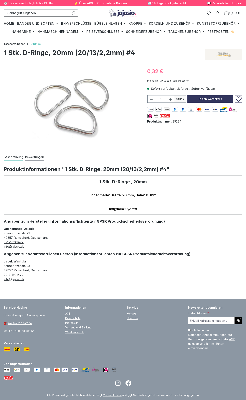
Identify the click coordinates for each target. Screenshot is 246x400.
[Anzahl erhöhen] (170, 99)
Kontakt (131, 313)
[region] (71, 107)
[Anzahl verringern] (151, 99)
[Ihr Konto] (217, 13)
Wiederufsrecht (74, 332)
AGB (67, 313)
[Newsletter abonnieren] (238, 320)
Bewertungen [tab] (34, 157)
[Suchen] (73, 13)
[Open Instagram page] (118, 384)
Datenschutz (72, 318)
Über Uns (132, 318)
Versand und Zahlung (78, 327)
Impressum (71, 322)
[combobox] (36, 13)
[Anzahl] (161, 99)
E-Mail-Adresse (198, 313)
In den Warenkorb (210, 98)
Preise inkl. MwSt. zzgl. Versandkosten (168, 80)
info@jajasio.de (14, 246)
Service (132, 307)
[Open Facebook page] (128, 384)
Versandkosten (112, 395)
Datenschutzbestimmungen (207, 335)
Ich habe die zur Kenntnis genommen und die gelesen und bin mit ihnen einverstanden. (211, 339)
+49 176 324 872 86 (20, 323)
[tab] (13, 157)
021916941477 (14, 242)
